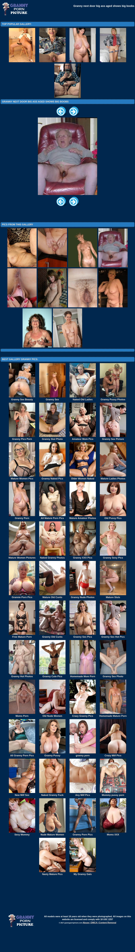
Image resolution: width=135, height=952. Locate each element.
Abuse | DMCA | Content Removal (99, 944)
